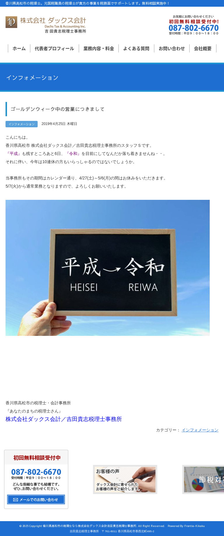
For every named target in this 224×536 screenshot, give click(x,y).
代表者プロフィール (54, 48)
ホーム (19, 48)
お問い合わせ (172, 48)
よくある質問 (136, 48)
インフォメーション (200, 430)
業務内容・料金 (98, 48)
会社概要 (202, 48)
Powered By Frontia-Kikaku (186, 526)
